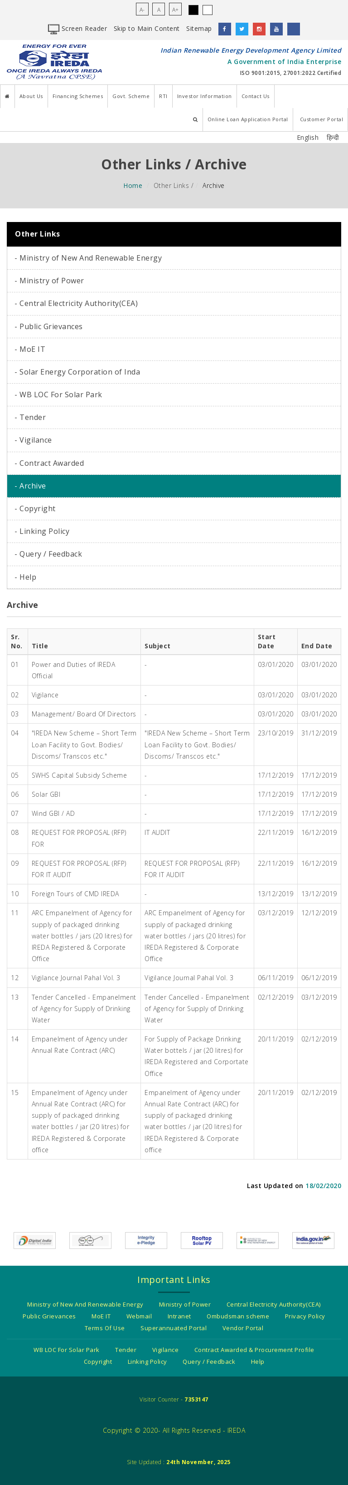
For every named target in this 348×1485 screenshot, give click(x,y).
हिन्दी (333, 137)
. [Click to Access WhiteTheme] (208, 10)
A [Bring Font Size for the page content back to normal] (158, 10)
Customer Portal (321, 119)
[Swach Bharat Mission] (90, 1239)
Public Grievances (49, 1316)
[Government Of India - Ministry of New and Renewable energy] (258, 1239)
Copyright (98, 1361)
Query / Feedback (209, 1361)
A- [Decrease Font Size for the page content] (142, 10)
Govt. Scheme (131, 96)
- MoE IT (29, 349)
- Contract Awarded (49, 463)
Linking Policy (147, 1361)
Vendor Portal (243, 1328)
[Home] (7, 96)
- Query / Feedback (48, 554)
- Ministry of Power (49, 281)
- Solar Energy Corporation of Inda (77, 372)
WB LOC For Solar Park (67, 1350)
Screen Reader (77, 28)
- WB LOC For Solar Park (58, 395)
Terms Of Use (105, 1328)
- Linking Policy (41, 531)
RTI (163, 96)
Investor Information (204, 96)
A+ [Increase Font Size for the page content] (175, 10)
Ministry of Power (185, 1304)
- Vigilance (33, 440)
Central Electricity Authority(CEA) (274, 1304)
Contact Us (256, 96)
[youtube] (276, 29)
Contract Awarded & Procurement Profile (254, 1350)
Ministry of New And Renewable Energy (85, 1304)
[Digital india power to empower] (35, 1239)
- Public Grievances (48, 326)
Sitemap (199, 28)
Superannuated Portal (173, 1328)
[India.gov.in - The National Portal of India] (313, 1239)
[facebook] (224, 29)
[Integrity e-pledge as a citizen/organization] (146, 1239)
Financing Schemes (78, 96)
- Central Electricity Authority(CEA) (76, 303)
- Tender (30, 417)
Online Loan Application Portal (248, 119)
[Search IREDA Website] (195, 119)
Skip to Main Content (147, 28)
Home (132, 185)
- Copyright (35, 508)
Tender (125, 1350)
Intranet (179, 1316)
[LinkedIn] (293, 29)
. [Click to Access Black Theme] (193, 10)
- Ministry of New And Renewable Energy (88, 258)
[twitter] (242, 29)
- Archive (30, 486)
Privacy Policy (305, 1316)
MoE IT (101, 1316)
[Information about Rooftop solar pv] (202, 1239)
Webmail (139, 1316)
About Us (31, 96)
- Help (25, 577)
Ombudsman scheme (238, 1316)
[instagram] (259, 29)
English (308, 137)
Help (258, 1361)
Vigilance (165, 1350)
